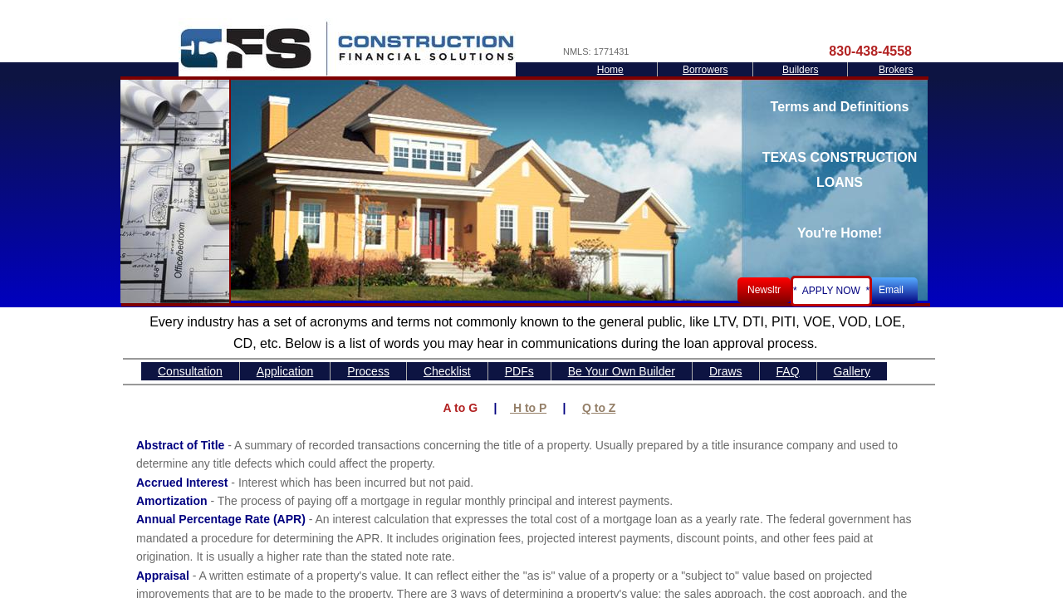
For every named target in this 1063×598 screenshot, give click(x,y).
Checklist (447, 371)
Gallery (852, 371)
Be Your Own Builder (621, 371)
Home (610, 70)
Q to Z (598, 407)
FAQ (788, 371)
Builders (800, 70)
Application (285, 371)
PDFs (519, 371)
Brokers (896, 70)
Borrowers (705, 70)
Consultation (190, 371)
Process (368, 371)
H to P (528, 407)
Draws (725, 371)
